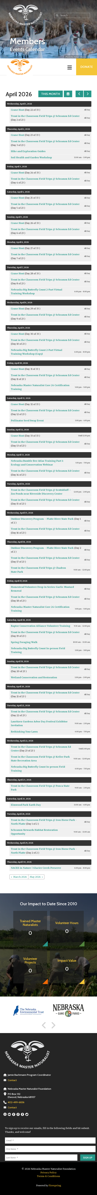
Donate (86, 67)
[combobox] (72, 15)
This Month (50, 94)
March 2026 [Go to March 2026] (20, 876)
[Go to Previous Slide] (44, 1025)
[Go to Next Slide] (53, 1025)
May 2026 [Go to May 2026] (35, 876)
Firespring (55, 1185)
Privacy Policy (48, 1172)
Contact (12, 1080)
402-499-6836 (16, 1102)
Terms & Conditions (48, 1176)
